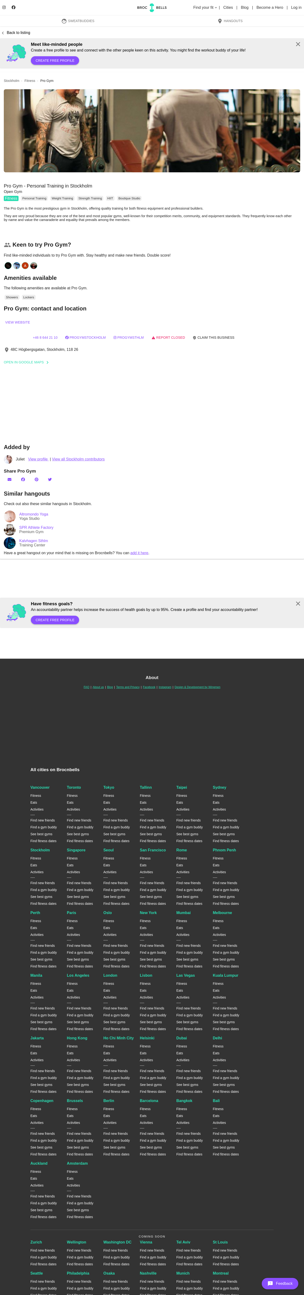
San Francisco (153, 850)
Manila (36, 975)
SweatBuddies (78, 21)
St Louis (220, 1242)
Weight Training (62, 198)
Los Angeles (78, 975)
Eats (33, 802)
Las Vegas (185, 975)
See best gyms (41, 834)
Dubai (181, 1038)
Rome (181, 850)
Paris (71, 913)
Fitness (11, 198)
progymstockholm (85, 337)
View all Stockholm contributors (78, 459)
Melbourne (222, 913)
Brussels (75, 1101)
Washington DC (117, 1242)
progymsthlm (128, 337)
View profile (38, 459)
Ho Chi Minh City (118, 1038)
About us (98, 687)
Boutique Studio (129, 198)
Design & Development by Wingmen (197, 687)
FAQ (86, 687)
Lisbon (146, 975)
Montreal (221, 1273)
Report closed (168, 337)
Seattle (36, 1273)
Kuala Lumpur (225, 975)
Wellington (76, 1242)
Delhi (217, 1038)
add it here (139, 553)
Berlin (108, 1101)
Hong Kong (77, 1038)
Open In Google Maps (28, 362)
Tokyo (108, 787)
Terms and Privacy (128, 687)
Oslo (107, 913)
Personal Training (34, 198)
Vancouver (40, 787)
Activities (36, 809)
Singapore (76, 850)
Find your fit (205, 7)
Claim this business (213, 338)
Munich (183, 1273)
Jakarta (37, 1038)
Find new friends (42, 820)
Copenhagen (41, 1101)
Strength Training (90, 198)
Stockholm (40, 850)
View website (17, 322)
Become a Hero (270, 7)
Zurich (36, 1242)
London (110, 975)
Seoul (108, 850)
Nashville (148, 1273)
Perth (35, 913)
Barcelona (149, 1101)
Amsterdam (77, 1163)
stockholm (11, 81)
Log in (296, 7)
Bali (216, 1101)
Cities (228, 7)
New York (148, 913)
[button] (152, 130)
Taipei (181, 787)
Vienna (146, 1242)
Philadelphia (78, 1273)
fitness (29, 81)
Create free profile (55, 60)
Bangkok (184, 1101)
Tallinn (146, 787)
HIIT (110, 198)
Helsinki (147, 1038)
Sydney (219, 787)
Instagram (165, 687)
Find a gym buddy (43, 827)
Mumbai (183, 913)
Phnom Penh (224, 850)
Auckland (39, 1163)
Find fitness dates (43, 841)
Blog (245, 7)
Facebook (149, 687)
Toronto (74, 787)
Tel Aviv (183, 1242)
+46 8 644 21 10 (45, 337)
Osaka (109, 1273)
